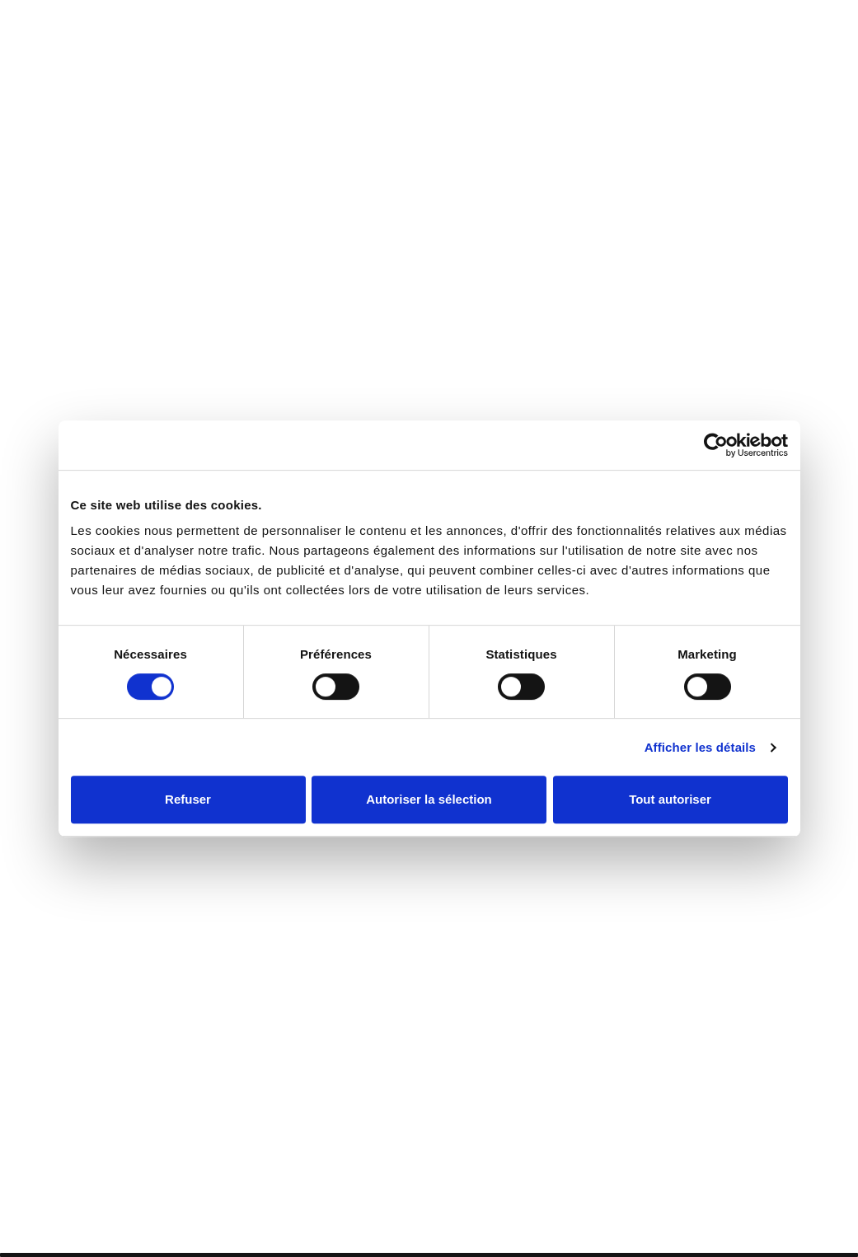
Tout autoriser (670, 799)
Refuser (188, 799)
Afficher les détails (700, 747)
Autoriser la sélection (429, 799)
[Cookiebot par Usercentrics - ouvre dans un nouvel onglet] (716, 445)
